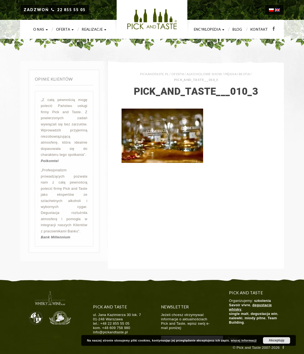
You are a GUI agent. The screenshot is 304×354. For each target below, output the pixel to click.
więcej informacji (244, 340)
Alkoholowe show (204, 74)
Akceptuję (276, 340)
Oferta (65, 29)
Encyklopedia (209, 29)
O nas (40, 29)
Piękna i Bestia (237, 74)
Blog (237, 29)
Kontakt (259, 29)
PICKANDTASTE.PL (154, 74)
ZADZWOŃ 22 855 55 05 (55, 9)
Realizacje (94, 29)
